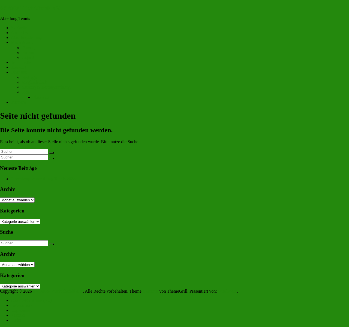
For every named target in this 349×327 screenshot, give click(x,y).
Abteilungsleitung (26, 37)
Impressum (20, 310)
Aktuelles (19, 32)
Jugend (28, 57)
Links (16, 320)
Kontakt (18, 315)
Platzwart (41, 97)
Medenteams (22, 42)
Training (18, 67)
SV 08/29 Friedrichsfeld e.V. (30, 8)
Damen (28, 47)
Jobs (25, 92)
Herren (28, 52)
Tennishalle (21, 62)
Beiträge (29, 77)
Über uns (19, 72)
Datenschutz (21, 305)
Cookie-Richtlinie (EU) (31, 300)
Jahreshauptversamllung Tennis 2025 (43, 178)
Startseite (19, 27)
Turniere (18, 102)
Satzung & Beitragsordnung (46, 87)
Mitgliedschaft (34, 82)
